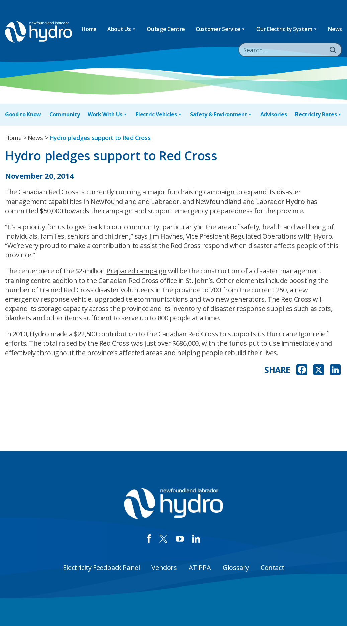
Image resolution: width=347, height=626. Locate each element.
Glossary (236, 567)
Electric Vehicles (159, 115)
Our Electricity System (287, 29)
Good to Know (23, 114)
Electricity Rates (318, 115)
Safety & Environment (221, 115)
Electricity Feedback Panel (101, 567)
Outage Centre (166, 29)
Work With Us (108, 115)
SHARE (277, 369)
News (335, 29)
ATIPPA (200, 567)
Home (89, 29)
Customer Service (221, 29)
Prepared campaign (136, 271)
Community (64, 114)
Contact (272, 567)
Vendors (164, 567)
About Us (121, 29)
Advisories (273, 114)
